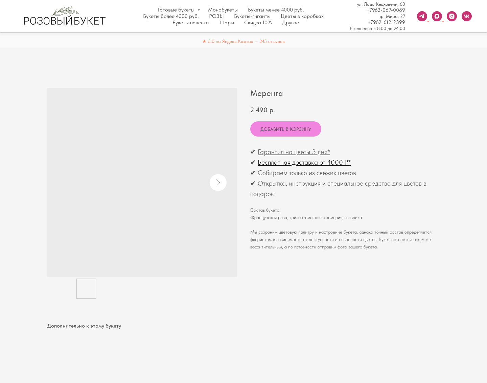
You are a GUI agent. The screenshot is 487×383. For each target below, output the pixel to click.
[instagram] (452, 16)
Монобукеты (223, 9)
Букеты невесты (190, 22)
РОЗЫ (216, 16)
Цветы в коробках (302, 16)
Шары (226, 22)
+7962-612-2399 (386, 22)
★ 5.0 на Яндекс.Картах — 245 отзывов (243, 41)
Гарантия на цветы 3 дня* (294, 152)
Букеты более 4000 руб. (171, 16)
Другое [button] (290, 22)
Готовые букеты (177, 9)
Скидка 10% (258, 22)
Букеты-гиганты (252, 16)
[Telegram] (422, 16)
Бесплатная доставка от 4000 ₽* (304, 162)
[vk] (467, 16)
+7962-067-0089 (386, 10)
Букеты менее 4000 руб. (276, 9)
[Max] (437, 16)
